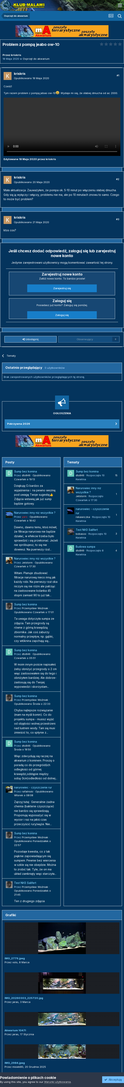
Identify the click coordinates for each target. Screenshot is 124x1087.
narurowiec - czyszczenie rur (33, 787)
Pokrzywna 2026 (18, 423)
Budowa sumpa (85, 546)
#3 (117, 219)
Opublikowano (31, 78)
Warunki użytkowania (57, 1081)
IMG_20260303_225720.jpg (24, 998)
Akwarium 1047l (15, 1030)
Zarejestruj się (62, 288)
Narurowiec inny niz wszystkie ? (34, 512)
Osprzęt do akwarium (36, 58)
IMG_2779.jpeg (15, 958)
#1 (118, 75)
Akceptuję (113, 1079)
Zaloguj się (62, 315)
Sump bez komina (25, 471)
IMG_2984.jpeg (15, 1062)
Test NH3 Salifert (25, 882)
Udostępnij (30, 339)
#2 (117, 179)
